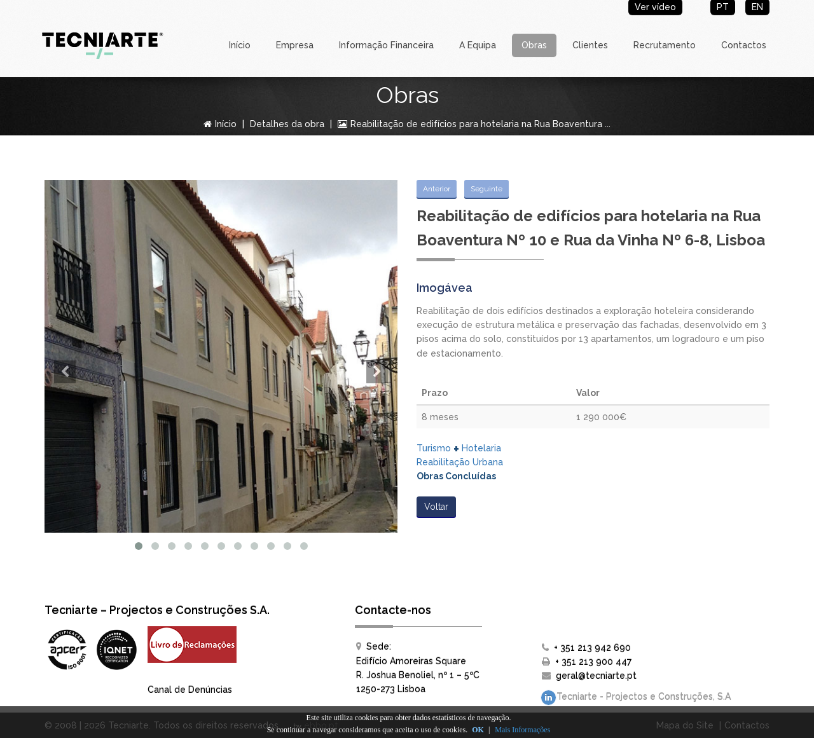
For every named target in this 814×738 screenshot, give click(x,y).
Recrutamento (664, 45)
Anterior (436, 188)
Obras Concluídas (456, 476)
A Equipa (477, 45)
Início (240, 45)
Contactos (743, 45)
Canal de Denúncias (190, 690)
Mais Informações (522, 729)
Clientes (590, 45)
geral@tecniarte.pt (596, 676)
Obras (534, 45)
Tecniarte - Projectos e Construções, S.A (636, 698)
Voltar (436, 507)
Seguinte (486, 188)
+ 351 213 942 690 (592, 648)
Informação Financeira (386, 45)
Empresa (295, 45)
